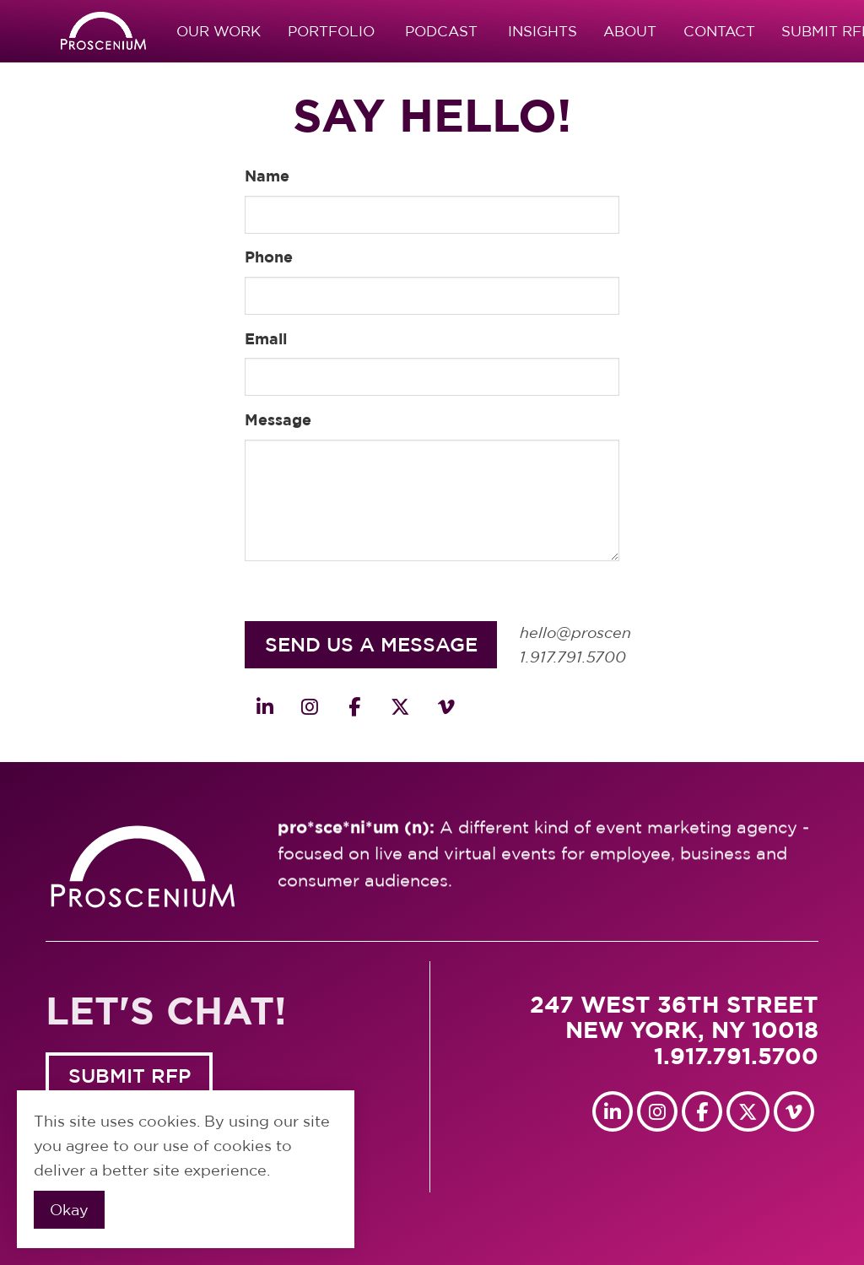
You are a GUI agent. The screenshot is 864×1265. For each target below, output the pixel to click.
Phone (269, 256)
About (629, 31)
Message (278, 419)
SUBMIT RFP (129, 1075)
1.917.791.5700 (573, 657)
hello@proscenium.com (607, 632)
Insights (542, 31)
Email (266, 338)
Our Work (218, 31)
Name (267, 175)
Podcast (441, 31)
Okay (69, 1210)
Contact (719, 31)
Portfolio (331, 31)
